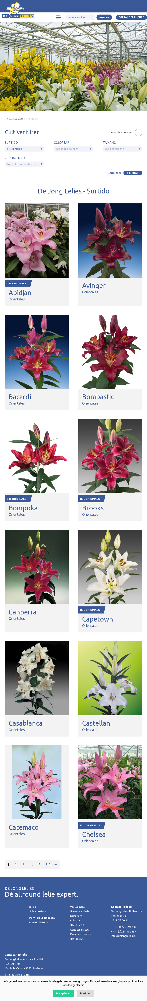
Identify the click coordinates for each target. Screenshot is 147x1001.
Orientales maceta (81, 935)
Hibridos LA (76, 939)
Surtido (11, 142)
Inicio (32, 908)
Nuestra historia (38, 923)
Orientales (76, 917)
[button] (126, 132)
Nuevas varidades (80, 912)
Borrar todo (114, 172)
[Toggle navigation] (58, 18)
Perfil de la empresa (42, 918)
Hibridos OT (77, 926)
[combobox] (24, 149)
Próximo (52, 865)
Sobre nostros (37, 912)
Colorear (61, 142)
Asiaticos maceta (80, 930)
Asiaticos (75, 921)
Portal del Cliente (131, 18)
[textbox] (73, 149)
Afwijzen (85, 993)
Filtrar (132, 173)
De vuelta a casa (14, 118)
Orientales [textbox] (14, 149)
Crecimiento (15, 158)
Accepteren (63, 993)
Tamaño (109, 142)
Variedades (77, 908)
